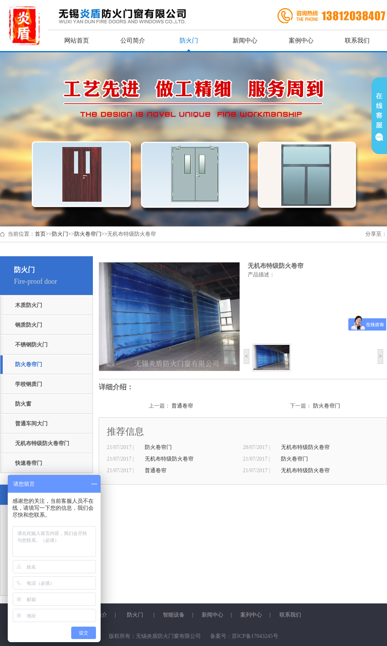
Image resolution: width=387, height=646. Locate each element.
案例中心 (301, 40)
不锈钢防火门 (31, 345)
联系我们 (357, 40)
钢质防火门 (28, 325)
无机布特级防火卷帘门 (42, 443)
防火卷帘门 (87, 234)
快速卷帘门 (28, 463)
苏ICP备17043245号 (255, 636)
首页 (40, 234)
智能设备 (174, 615)
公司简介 (132, 40)
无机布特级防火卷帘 (305, 447)
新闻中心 (245, 40)
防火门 (189, 40)
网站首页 (76, 40)
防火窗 (23, 404)
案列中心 (251, 615)
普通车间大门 (31, 424)
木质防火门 (28, 305)
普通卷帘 (182, 406)
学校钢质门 (28, 384)
